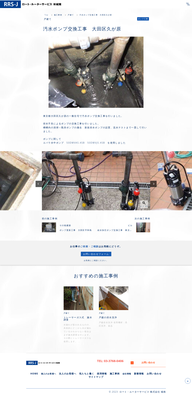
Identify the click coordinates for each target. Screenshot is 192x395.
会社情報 (126, 373)
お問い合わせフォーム (96, 254)
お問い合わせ (154, 373)
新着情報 (139, 373)
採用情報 (102, 373)
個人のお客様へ (48, 373)
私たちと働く (86, 373)
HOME (34, 373)
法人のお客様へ (67, 373)
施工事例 (58, 15)
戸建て (71, 15)
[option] (96, 180)
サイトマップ (96, 376)
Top (46, 15)
